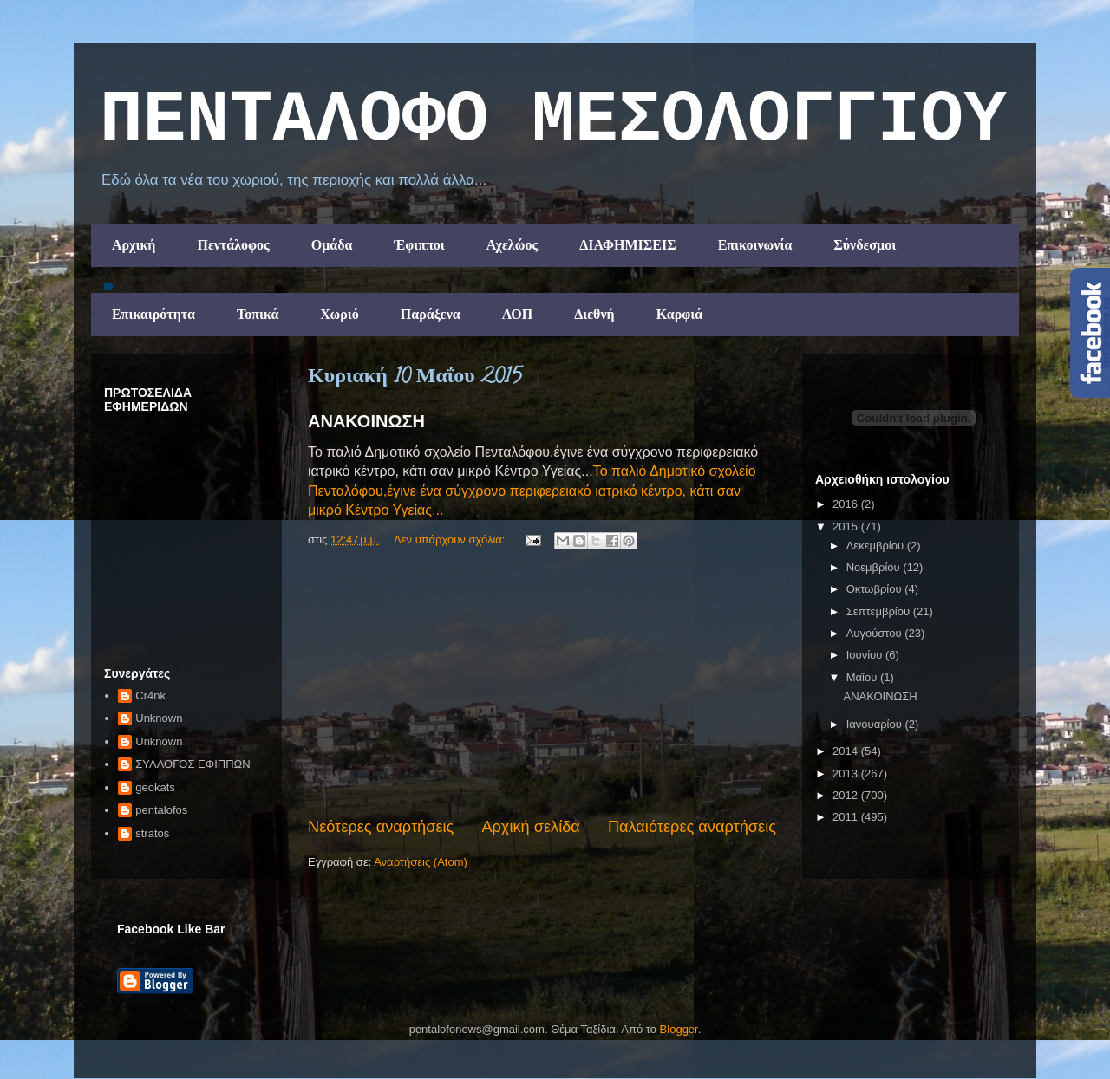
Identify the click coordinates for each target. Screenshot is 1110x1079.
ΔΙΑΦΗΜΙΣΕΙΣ (627, 244)
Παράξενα (430, 314)
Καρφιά (679, 314)
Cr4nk (150, 695)
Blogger (679, 1029)
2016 (846, 503)
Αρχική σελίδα (530, 826)
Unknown (158, 718)
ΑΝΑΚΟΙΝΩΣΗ (366, 421)
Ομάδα (332, 244)
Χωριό (339, 314)
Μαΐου (863, 677)
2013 (846, 773)
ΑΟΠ (517, 314)
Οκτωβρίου (875, 588)
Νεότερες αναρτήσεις (381, 826)
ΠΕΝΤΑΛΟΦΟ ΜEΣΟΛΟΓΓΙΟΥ (553, 120)
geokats (155, 787)
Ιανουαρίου (875, 724)
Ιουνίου (865, 654)
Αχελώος (512, 244)
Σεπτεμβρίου (879, 611)
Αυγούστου (875, 633)
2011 (846, 816)
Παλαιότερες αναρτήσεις (692, 826)
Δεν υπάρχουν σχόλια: (451, 539)
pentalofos (161, 809)
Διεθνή (594, 314)
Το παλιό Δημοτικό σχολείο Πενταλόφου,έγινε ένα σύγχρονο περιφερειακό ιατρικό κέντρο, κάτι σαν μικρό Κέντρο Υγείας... (532, 490)
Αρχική (133, 244)
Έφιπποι (419, 244)
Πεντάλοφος (233, 244)
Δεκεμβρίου (876, 545)
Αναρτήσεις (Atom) (420, 861)
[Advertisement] (542, 685)
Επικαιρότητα (153, 314)
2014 (846, 750)
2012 (846, 795)
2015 (846, 526)
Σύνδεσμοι (864, 244)
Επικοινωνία (755, 244)
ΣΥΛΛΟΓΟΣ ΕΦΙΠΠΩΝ (192, 763)
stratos (152, 833)
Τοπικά (257, 314)
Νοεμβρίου (875, 567)
